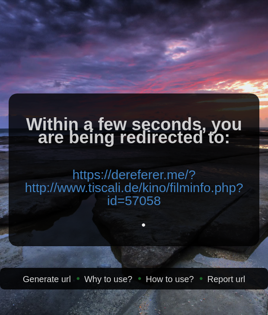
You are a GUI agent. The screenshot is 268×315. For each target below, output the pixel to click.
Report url (226, 279)
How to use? (170, 279)
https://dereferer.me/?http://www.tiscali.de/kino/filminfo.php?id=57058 (134, 187)
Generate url (47, 279)
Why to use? (108, 279)
